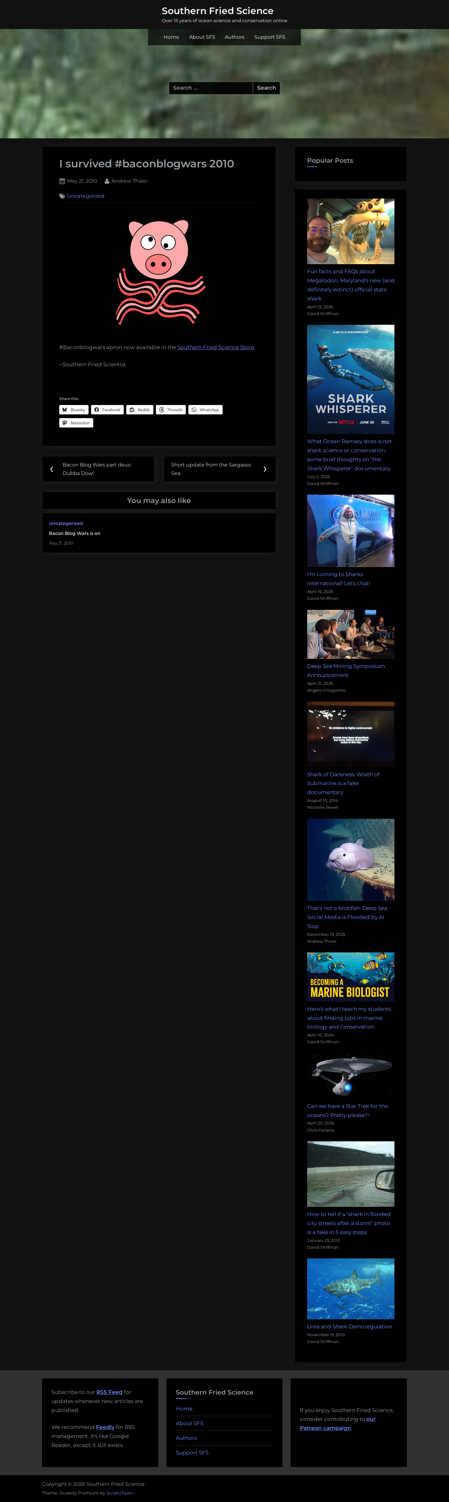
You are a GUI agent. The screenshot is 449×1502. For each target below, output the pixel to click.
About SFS (202, 37)
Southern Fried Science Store (215, 347)
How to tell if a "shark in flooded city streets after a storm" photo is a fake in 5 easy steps (349, 1223)
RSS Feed (109, 1392)
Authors (234, 37)
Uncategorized (85, 196)
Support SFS (269, 37)
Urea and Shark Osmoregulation (349, 1326)
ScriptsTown (119, 1492)
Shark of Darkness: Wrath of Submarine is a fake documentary (343, 783)
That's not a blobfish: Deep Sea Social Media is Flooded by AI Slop (347, 917)
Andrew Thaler (129, 180)
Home (171, 37)
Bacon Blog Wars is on (74, 533)
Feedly (105, 1427)
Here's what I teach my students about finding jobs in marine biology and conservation (349, 1018)
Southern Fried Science (218, 10)
